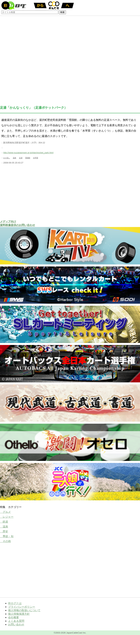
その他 (5, 541)
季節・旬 (6, 536)
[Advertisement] (70, 192)
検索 (62, 12)
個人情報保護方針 (19, 613)
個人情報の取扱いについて (24, 610)
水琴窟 (35, 158)
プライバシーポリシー (21, 606)
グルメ (5, 511)
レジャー (6, 516)
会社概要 (13, 617)
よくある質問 (16, 620)
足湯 (20, 158)
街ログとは (15, 603)
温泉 (14, 158)
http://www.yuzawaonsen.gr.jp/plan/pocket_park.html (28, 152)
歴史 (4, 531)
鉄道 (4, 521)
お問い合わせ (16, 624)
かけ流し (6, 158)
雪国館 (27, 158)
